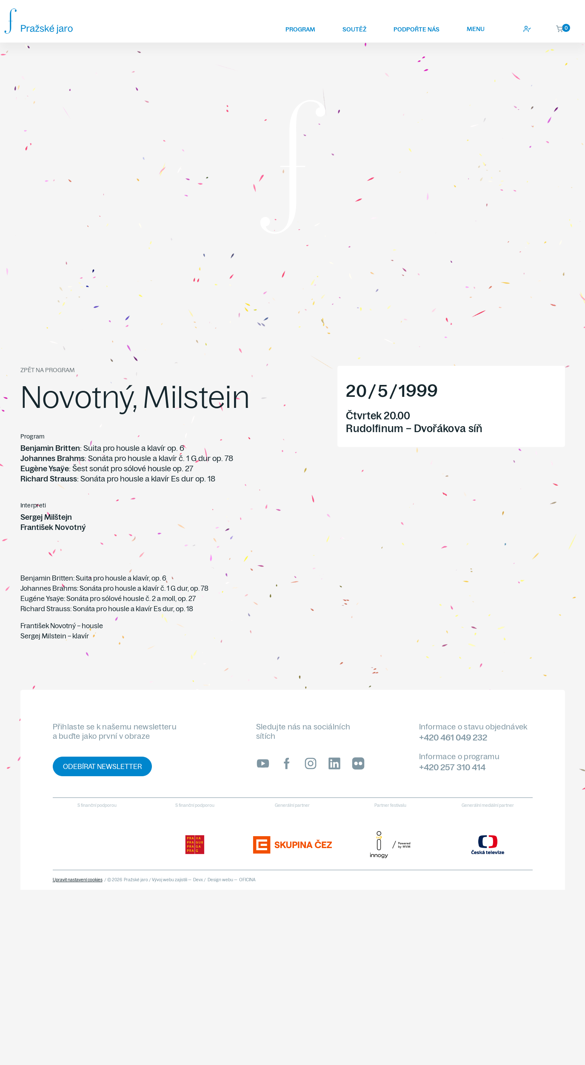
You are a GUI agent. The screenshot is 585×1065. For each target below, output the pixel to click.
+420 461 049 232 (453, 737)
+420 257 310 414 (452, 767)
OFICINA (247, 880)
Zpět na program (47, 370)
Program (300, 29)
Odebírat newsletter (102, 766)
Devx (198, 880)
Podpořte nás (416, 29)
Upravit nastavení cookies (78, 880)
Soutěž (354, 29)
